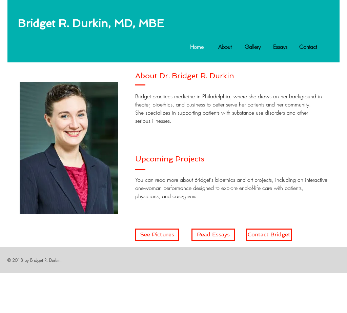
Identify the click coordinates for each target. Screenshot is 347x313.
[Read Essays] (213, 235)
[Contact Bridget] (269, 235)
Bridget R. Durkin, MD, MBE (91, 23)
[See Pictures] (157, 235)
